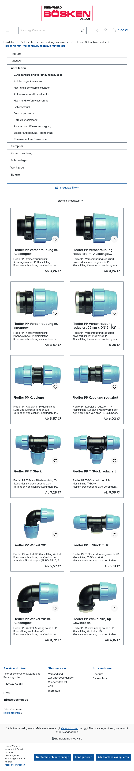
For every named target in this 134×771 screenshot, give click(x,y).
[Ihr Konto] (106, 30)
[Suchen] (82, 30)
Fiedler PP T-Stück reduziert (94, 471)
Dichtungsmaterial (24, 113)
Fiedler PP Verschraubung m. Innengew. (35, 325)
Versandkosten (69, 728)
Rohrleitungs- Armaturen (28, 81)
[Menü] (7, 30)
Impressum (54, 690)
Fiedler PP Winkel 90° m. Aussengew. (32, 621)
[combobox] (48, 30)
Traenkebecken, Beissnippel (30, 139)
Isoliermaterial (22, 106)
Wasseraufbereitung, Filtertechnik (33, 132)
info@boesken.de (15, 699)
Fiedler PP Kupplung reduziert (95, 397)
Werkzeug (17, 167)
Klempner (16, 146)
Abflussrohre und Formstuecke (31, 94)
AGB (50, 686)
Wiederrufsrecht (57, 681)
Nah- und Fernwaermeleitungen (32, 87)
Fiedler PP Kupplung (28, 397)
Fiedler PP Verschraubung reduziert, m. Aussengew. (93, 252)
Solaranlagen (19, 160)
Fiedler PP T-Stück (27, 471)
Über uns (98, 673)
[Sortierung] (70, 200)
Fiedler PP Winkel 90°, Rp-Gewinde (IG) (92, 621)
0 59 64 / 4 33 (13, 684)
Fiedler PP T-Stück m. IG (91, 545)
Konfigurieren (83, 757)
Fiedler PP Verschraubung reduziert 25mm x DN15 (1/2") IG (95, 326)
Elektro (15, 174)
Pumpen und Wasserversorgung (32, 126)
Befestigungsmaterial (26, 119)
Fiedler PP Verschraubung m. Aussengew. (35, 252)
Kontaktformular (12, 712)
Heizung (15, 54)
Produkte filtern (67, 187)
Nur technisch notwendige (52, 757)
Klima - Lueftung (21, 153)
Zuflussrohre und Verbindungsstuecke (38, 74)
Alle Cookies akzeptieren (113, 757)
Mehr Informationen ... (15, 766)
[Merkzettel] (98, 30)
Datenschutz (100, 678)
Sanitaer (15, 61)
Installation (18, 68)
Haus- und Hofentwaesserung (31, 100)
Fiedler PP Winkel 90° (29, 545)
